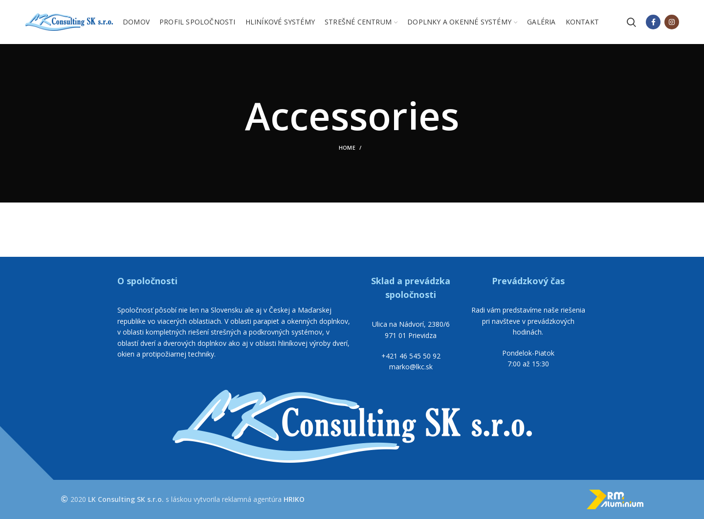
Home (347, 147)
